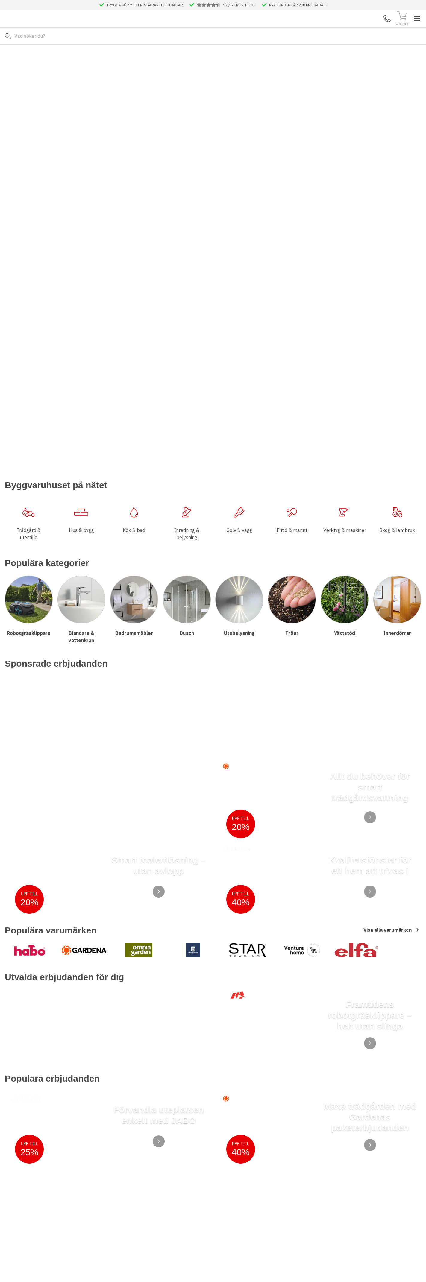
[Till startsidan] (50, 27)
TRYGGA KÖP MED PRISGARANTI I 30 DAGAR (145, 5)
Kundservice (352, 27)
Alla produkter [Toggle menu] (28, 53)
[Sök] (267, 27)
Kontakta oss (136, 53)
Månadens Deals (293, 54)
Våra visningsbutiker (193, 54)
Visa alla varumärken (392, 641)
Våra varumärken (247, 54)
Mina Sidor (375, 27)
